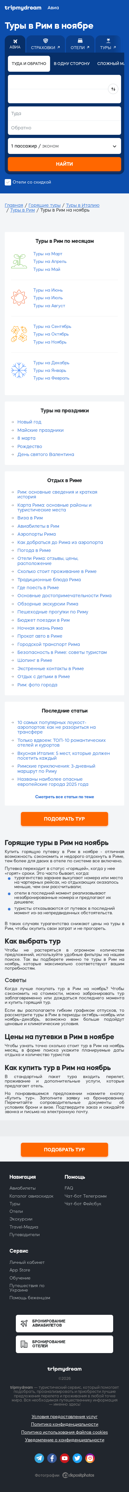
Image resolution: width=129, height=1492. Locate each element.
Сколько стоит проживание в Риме (57, 571)
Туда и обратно (29, 64)
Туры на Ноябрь (50, 342)
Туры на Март (47, 254)
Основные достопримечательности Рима (64, 595)
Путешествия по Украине (27, 1288)
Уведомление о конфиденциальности (64, 1440)
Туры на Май (46, 269)
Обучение (20, 1278)
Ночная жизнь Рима (40, 628)
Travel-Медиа (24, 1227)
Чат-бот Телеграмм (85, 1196)
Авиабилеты (23, 1188)
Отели (16, 1211)
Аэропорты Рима (36, 534)
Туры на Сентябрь (52, 326)
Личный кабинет (27, 1262)
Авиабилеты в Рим (38, 526)
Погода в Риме (34, 550)
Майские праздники (40, 430)
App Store (20, 1270)
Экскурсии (21, 1219)
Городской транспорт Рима (48, 644)
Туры (15, 1204)
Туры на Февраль (51, 378)
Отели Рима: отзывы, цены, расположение (47, 560)
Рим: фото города (37, 685)
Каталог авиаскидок (32, 1196)
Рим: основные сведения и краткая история (57, 494)
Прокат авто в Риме (39, 636)
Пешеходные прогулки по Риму (52, 612)
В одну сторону (72, 64)
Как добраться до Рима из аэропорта (60, 542)
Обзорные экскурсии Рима (47, 604)
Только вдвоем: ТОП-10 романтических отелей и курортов (61, 742)
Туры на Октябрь (51, 334)
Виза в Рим (30, 518)
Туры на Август (49, 306)
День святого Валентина (45, 454)
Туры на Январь (49, 370)
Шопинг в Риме (34, 660)
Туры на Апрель (50, 261)
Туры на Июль (48, 298)
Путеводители (25, 1235)
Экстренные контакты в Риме (50, 668)
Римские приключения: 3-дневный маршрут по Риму (56, 768)
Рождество (29, 446)
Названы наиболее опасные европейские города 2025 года (52, 781)
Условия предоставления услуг (65, 1417)
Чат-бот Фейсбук (83, 1204)
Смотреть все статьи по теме (64, 797)
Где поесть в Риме (38, 587)
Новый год (29, 422)
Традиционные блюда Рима (49, 579)
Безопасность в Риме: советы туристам (62, 652)
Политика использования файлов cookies (64, 1432)
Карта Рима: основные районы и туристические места (54, 507)
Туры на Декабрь (51, 363)
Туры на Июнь (48, 290)
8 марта (26, 438)
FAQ (69, 1188)
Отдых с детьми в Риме (43, 676)
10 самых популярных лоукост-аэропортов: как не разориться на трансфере (56, 727)
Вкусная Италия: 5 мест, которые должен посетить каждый (63, 755)
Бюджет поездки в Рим (43, 620)
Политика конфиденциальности (64, 1424)
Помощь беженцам (30, 1298)
